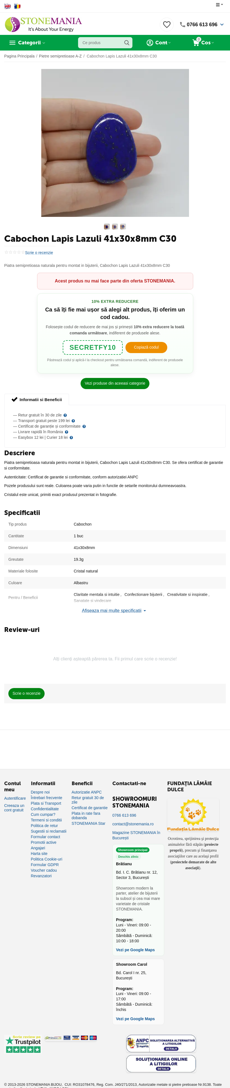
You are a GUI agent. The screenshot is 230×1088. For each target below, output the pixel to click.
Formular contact (45, 837)
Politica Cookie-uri (46, 859)
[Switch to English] (7, 6)
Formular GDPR (45, 864)
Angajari (38, 848)
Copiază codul (146, 347)
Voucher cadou (44, 870)
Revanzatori (41, 876)
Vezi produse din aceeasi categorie (115, 383)
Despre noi (40, 792)
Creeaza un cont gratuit (14, 807)
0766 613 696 (202, 24)
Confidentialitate (45, 809)
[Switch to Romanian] (17, 6)
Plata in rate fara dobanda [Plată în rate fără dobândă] (86, 815)
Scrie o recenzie (39, 253)
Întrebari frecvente (46, 797)
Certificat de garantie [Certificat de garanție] (90, 808)
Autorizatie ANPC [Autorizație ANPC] (87, 792)
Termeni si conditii (46, 820)
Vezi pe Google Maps (135, 950)
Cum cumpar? (43, 814)
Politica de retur (44, 825)
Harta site (39, 853)
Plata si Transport (46, 803)
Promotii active (44, 842)
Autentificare (15, 798)
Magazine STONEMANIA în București (136, 835)
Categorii (29, 42)
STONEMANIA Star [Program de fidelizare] (88, 823)
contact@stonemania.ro (133, 824)
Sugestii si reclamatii (49, 831)
